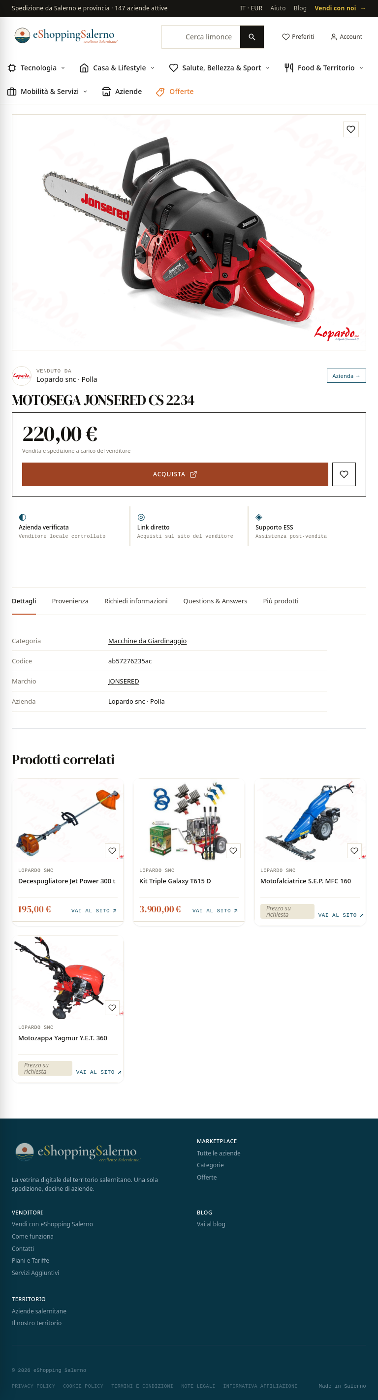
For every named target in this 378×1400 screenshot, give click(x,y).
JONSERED (123, 681)
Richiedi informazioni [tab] (135, 600)
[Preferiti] (298, 37)
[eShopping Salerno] (80, 35)
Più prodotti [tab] (280, 600)
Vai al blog (211, 1222)
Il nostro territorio (37, 1321)
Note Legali (198, 1384)
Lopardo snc (36, 871)
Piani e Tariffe (30, 1258)
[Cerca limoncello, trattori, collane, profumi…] (201, 37)
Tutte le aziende (219, 1151)
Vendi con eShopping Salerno (52, 1222)
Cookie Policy (83, 1384)
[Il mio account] (346, 37)
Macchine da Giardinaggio (147, 640)
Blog (300, 8)
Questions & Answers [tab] (216, 600)
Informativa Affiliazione (260, 1384)
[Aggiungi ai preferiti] (351, 129)
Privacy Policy (33, 1384)
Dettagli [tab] (24, 600)
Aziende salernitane (39, 1309)
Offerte (207, 1175)
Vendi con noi (340, 8)
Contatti (23, 1247)
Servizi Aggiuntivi (35, 1271)
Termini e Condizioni (142, 1384)
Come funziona (33, 1234)
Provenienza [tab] (70, 600)
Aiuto (277, 8)
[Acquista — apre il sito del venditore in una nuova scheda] (175, 474)
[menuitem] (36, 68)
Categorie (210, 1163)
